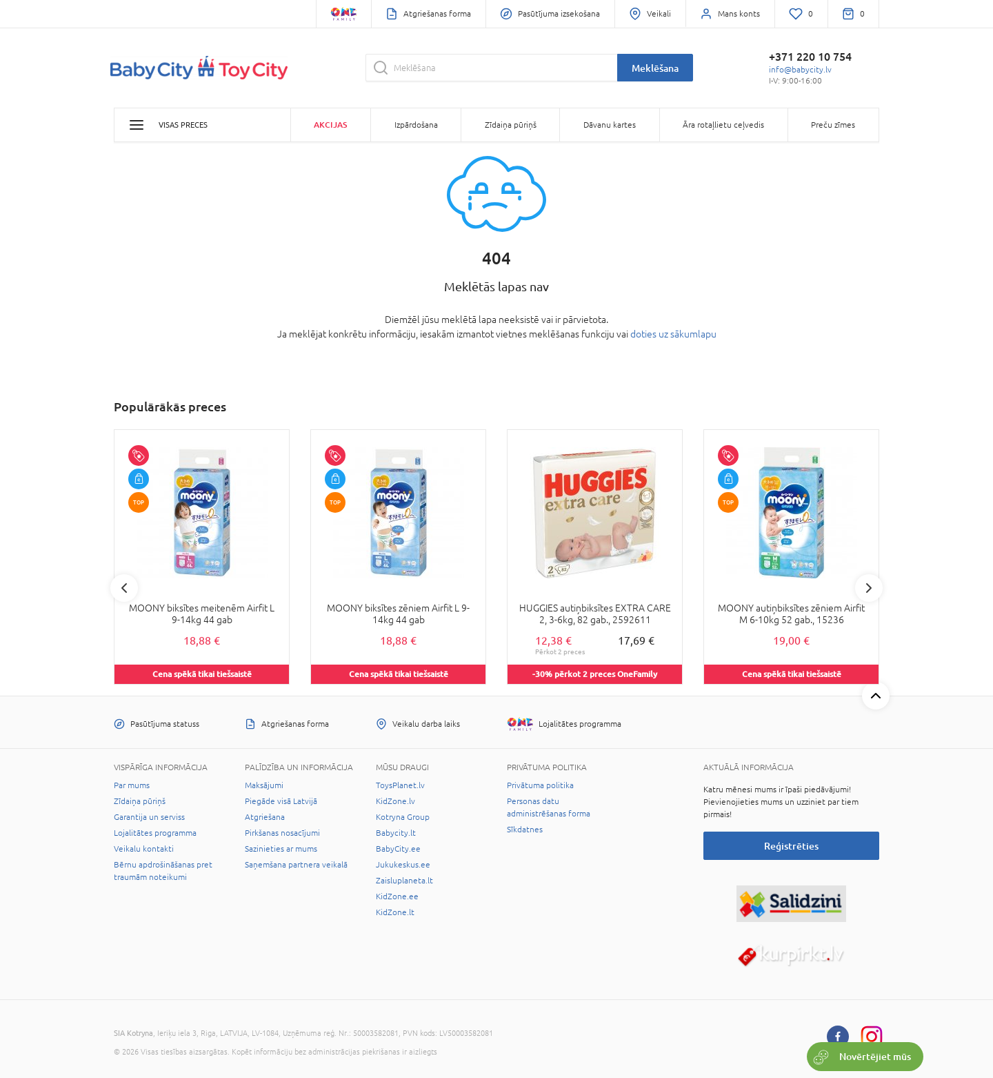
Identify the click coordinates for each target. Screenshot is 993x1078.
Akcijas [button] (330, 124)
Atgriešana (265, 817)
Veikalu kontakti (144, 849)
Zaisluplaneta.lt (404, 880)
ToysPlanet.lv (400, 785)
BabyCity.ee (398, 849)
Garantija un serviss (149, 817)
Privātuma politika (540, 785)
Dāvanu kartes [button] (609, 125)
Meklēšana (655, 68)
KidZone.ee (397, 896)
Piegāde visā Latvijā (281, 801)
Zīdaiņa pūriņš (140, 801)
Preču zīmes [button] (833, 125)
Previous (124, 588)
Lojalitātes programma (155, 833)
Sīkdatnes (525, 829)
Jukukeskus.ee (403, 865)
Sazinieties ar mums (281, 849)
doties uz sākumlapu (673, 334)
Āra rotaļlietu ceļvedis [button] (723, 125)
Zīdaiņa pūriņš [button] (510, 125)
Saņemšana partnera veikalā (296, 865)
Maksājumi (264, 785)
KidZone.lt (395, 912)
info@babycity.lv (800, 70)
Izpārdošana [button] (416, 125)
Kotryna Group (403, 817)
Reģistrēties (791, 846)
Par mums (132, 785)
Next (869, 588)
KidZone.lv (395, 801)
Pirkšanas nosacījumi (282, 833)
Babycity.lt (396, 833)
